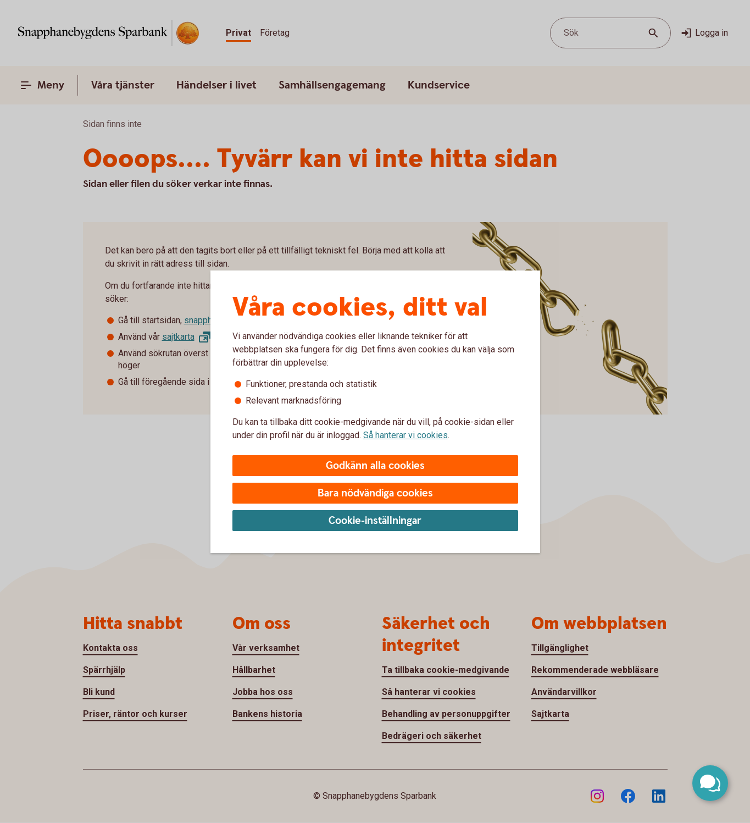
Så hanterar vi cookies (405, 435)
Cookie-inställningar (375, 521)
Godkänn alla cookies (375, 466)
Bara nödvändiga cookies (375, 493)
